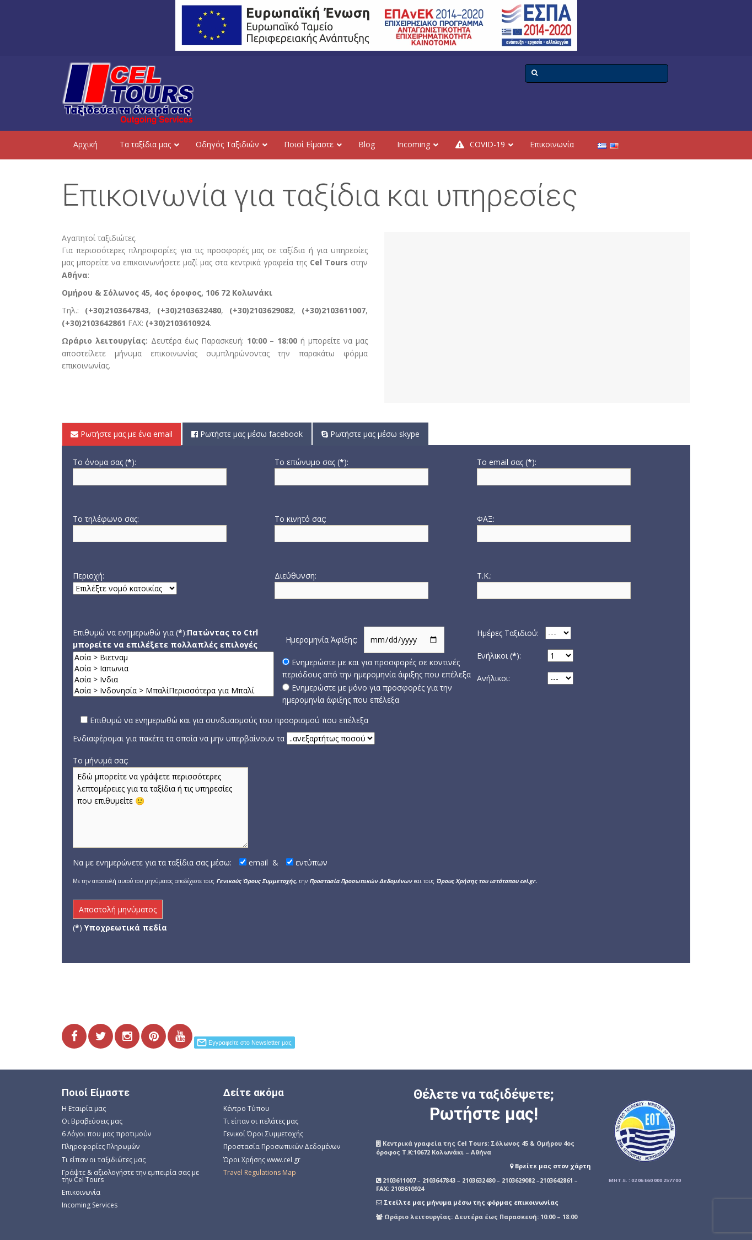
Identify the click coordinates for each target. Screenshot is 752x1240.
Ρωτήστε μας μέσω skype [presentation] (370, 434)
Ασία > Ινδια (173, 679)
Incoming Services (89, 1205)
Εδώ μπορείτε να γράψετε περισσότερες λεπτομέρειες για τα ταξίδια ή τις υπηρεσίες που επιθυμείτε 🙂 (160, 807)
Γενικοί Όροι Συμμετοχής (263, 1134)
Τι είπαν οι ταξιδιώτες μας (104, 1159)
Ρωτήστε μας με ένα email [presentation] (122, 434)
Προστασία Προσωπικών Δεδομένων (281, 1146)
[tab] (122, 434)
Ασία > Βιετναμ (173, 657)
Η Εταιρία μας (84, 1108)
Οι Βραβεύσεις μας (92, 1121)
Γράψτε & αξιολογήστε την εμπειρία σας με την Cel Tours (130, 1176)
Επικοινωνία (81, 1192)
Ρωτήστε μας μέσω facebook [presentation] (247, 434)
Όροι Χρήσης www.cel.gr (261, 1159)
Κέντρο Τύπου (246, 1108)
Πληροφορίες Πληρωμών (100, 1146)
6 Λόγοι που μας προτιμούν (106, 1134)
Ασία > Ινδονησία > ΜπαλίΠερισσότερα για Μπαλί (173, 690)
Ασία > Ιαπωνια (173, 668)
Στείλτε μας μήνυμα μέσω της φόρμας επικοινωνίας (471, 1202)
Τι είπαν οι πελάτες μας (260, 1121)
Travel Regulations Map (259, 1172)
